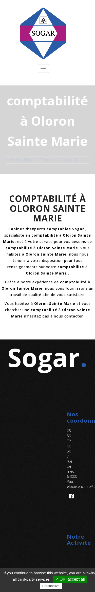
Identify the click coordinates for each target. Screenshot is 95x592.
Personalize (51, 586)
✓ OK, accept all (70, 579)
